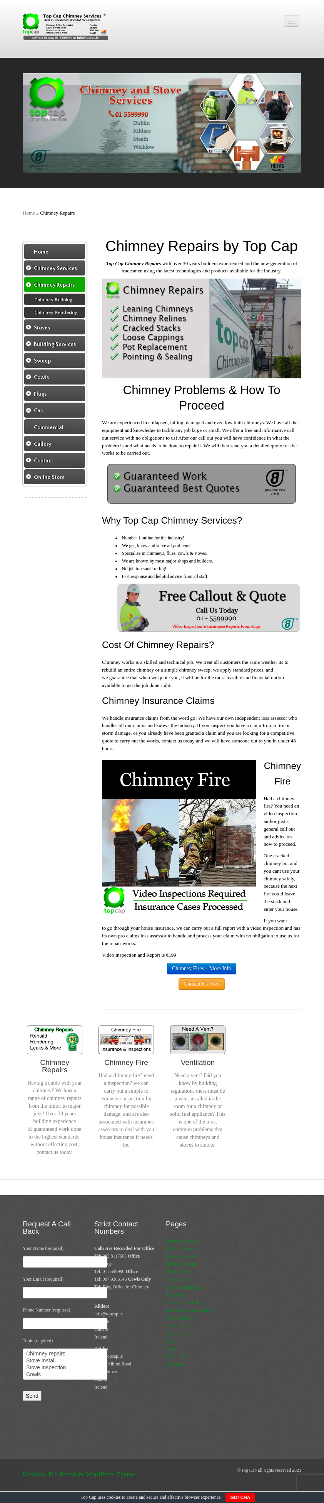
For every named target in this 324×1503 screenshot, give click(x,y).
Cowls (65, 1374)
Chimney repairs (65, 1353)
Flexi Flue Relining (184, 1287)
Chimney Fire (178, 1272)
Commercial (177, 1333)
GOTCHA (240, 1497)
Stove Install (65, 1360)
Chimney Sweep (181, 1264)
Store (170, 1349)
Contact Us (176, 1295)
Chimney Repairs (182, 1248)
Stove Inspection (65, 1367)
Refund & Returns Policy (189, 1310)
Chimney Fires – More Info (201, 968)
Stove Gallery (178, 1325)
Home (29, 213)
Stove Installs (178, 1279)
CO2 (170, 1341)
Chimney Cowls (181, 1256)
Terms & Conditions (185, 1302)
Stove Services (179, 1318)
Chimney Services (183, 1241)
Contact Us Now (201, 984)
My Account (177, 1356)
